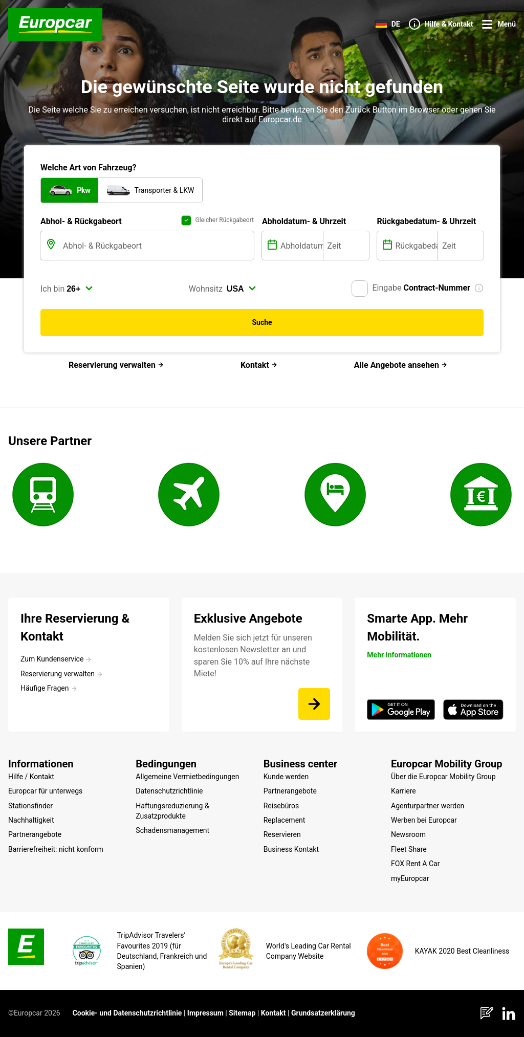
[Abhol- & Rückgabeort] (157, 245)
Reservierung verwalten (116, 365)
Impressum (205, 1013)
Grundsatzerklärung (323, 1013)
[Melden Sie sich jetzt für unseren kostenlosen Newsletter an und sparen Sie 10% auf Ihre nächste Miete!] (314, 704)
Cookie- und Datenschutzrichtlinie (127, 1013)
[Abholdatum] (300, 245)
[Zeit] (346, 245)
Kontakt (259, 365)
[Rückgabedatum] (416, 245)
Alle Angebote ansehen (400, 365)
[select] (79, 288)
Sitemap (242, 1013)
